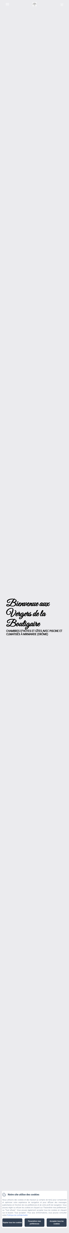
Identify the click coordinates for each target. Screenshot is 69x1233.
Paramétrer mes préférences (34, 1222)
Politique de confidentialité (17, 1215)
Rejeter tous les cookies (12, 1222)
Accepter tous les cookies (57, 1222)
